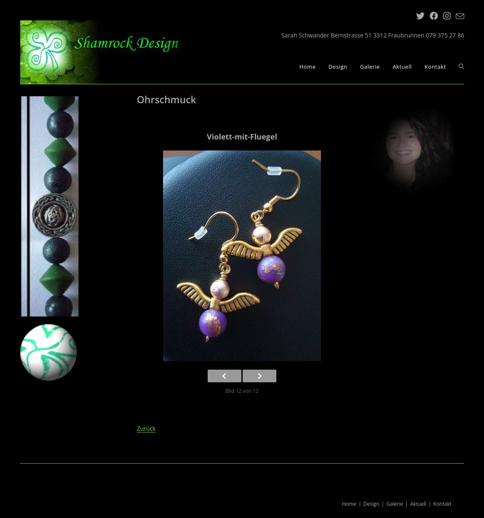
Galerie (394, 503)
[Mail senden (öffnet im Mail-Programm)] (458, 16)
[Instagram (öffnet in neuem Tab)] (447, 16)
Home (349, 503)
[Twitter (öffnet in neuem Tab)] (420, 16)
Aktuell (418, 503)
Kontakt (442, 503)
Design (372, 503)
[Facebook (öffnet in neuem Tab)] (434, 16)
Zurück (146, 428)
